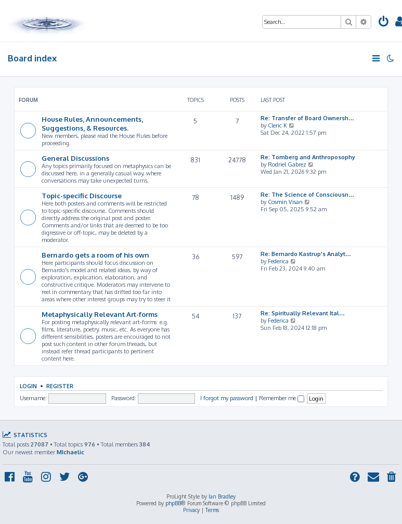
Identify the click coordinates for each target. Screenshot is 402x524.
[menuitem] (384, 23)
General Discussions (75, 158)
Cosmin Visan (285, 202)
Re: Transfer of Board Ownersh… (307, 118)
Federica (278, 261)
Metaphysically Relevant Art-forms (100, 314)
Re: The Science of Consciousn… (307, 194)
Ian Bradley (222, 496)
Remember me (281, 398)
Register (59, 385)
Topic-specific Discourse (82, 195)
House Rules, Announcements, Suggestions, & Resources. (92, 123)
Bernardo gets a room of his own (95, 254)
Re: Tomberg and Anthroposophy (308, 157)
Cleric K (277, 125)
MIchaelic (70, 452)
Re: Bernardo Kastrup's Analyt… (306, 254)
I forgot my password (226, 398)
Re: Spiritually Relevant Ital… (303, 313)
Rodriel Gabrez (287, 164)
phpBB (173, 503)
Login (28, 385)
